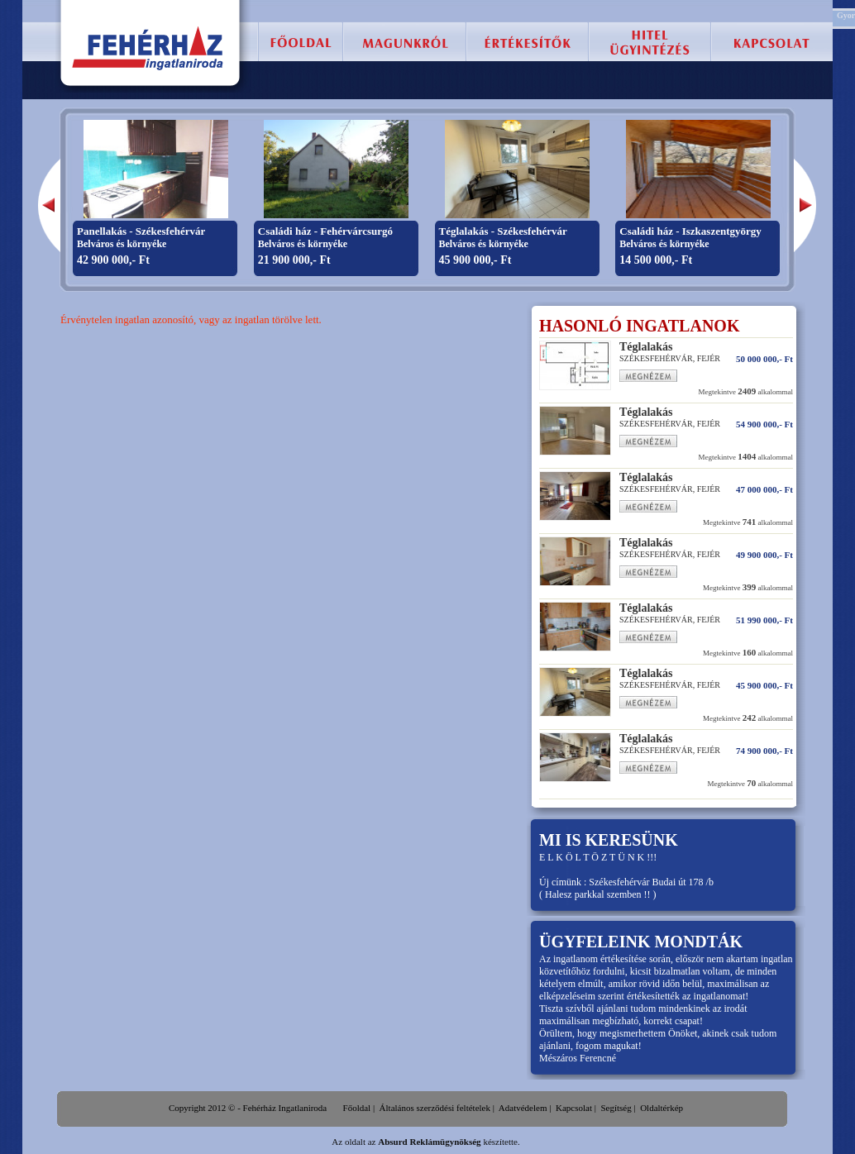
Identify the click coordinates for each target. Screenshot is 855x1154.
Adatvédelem (523, 1108)
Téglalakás (646, 347)
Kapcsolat (574, 1108)
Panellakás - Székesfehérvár (141, 231)
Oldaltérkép (661, 1108)
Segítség (615, 1108)
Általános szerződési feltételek (435, 1108)
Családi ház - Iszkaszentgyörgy (690, 231)
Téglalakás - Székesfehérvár (503, 231)
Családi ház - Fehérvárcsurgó (325, 231)
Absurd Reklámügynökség (429, 1142)
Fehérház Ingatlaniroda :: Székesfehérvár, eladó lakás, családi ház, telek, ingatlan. (148, 48)
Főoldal (357, 1108)
